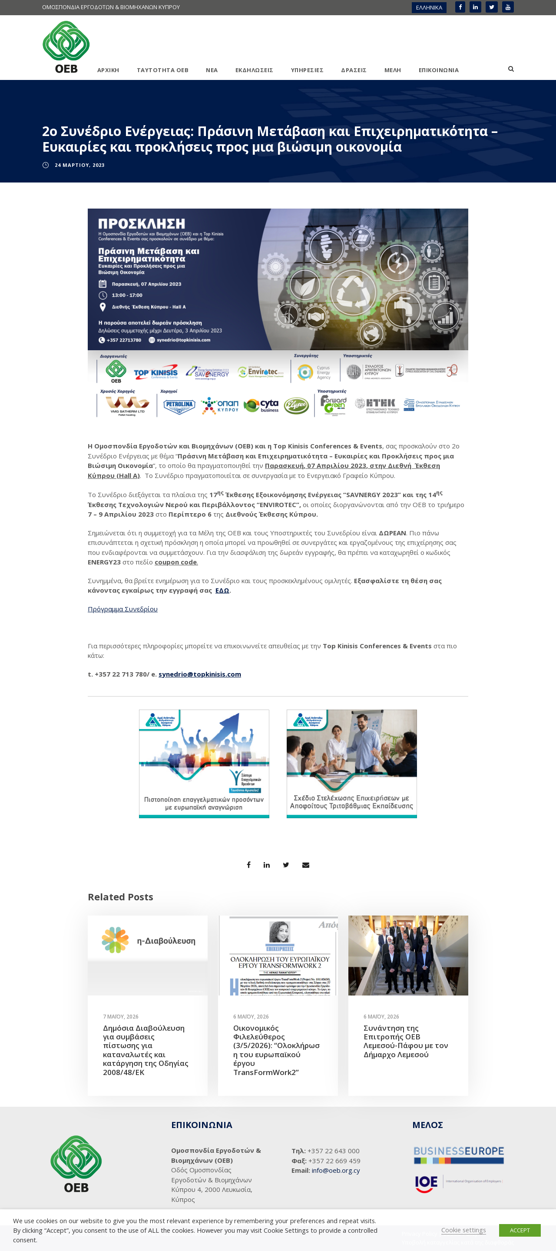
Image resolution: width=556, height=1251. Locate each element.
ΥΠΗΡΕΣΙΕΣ (307, 70)
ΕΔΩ (222, 590)
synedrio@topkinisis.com (200, 674)
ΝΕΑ (212, 70)
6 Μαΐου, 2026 (251, 1016)
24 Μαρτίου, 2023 (80, 165)
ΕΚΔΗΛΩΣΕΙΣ (254, 70)
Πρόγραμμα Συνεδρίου (123, 608)
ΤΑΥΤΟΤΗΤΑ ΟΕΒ (163, 70)
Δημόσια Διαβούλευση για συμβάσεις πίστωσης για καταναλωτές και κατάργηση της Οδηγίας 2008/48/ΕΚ (146, 1050)
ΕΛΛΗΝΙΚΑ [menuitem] (429, 7)
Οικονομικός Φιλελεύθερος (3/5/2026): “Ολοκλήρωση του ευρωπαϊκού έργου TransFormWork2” (276, 1050)
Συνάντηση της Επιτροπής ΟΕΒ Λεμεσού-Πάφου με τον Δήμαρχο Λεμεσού (406, 1041)
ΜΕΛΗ (392, 70)
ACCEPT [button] (520, 1230)
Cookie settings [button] (463, 1229)
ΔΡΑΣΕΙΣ (354, 70)
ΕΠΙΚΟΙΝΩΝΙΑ (439, 70)
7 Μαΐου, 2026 (121, 1016)
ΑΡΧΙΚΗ (108, 70)
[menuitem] (429, 7)
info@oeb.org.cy (336, 1170)
